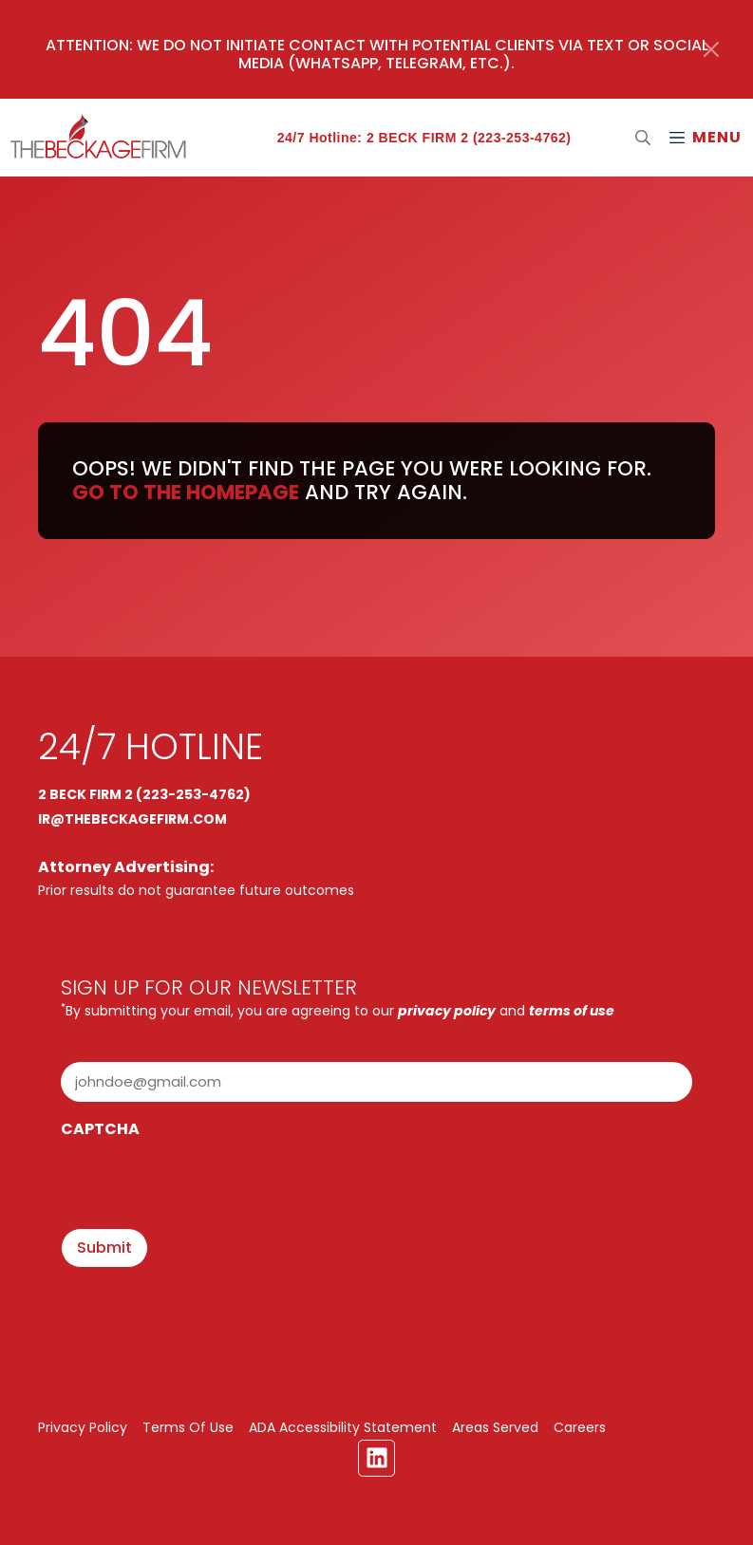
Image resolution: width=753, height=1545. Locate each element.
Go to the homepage (185, 492)
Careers (580, 1427)
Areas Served (495, 1427)
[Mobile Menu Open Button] (704, 137)
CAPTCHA (100, 1129)
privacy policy (447, 1010)
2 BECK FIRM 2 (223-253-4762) (144, 794)
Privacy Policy (82, 1427)
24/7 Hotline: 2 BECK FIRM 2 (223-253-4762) (424, 137)
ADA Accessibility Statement (343, 1427)
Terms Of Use (188, 1427)
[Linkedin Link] (376, 1458)
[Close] (711, 49)
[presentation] (205, 1185)
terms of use (571, 1010)
